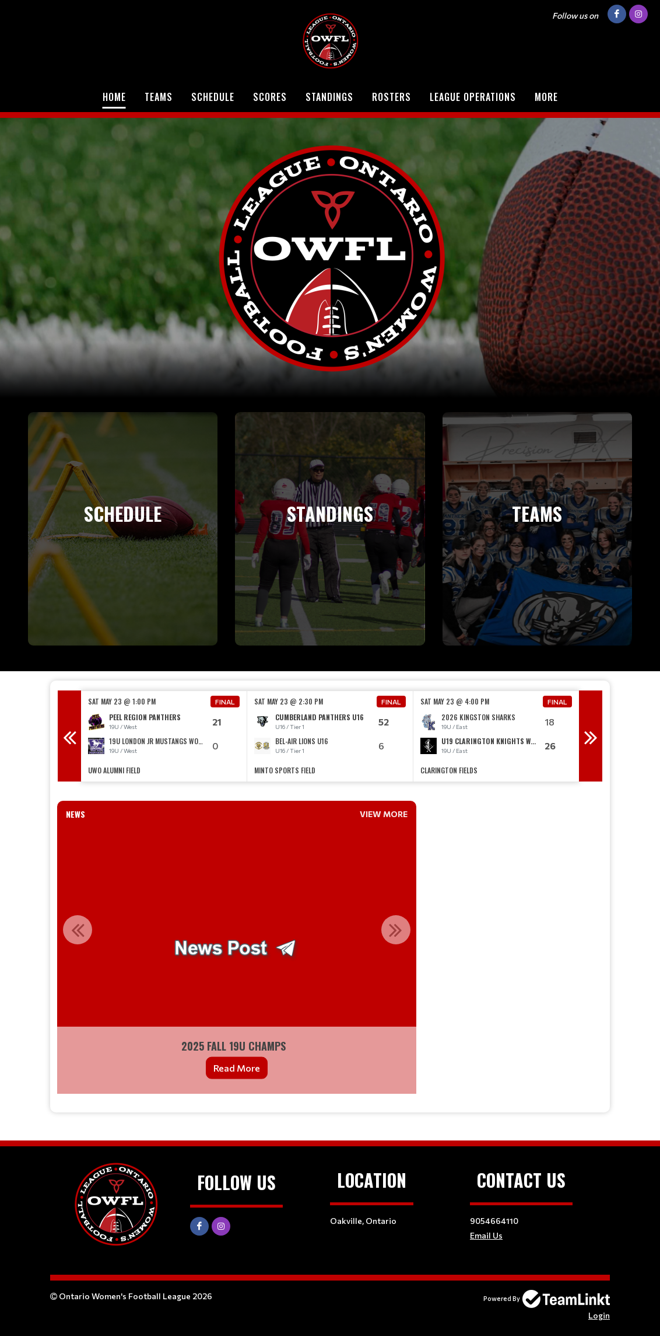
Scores (270, 97)
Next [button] (590, 736)
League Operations (473, 97)
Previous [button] (69, 736)
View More (384, 814)
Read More (236, 1067)
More (546, 97)
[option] (164, 736)
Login (599, 1315)
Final (225, 701)
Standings (329, 97)
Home (114, 97)
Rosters (391, 97)
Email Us (486, 1235)
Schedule (212, 97)
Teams (159, 97)
